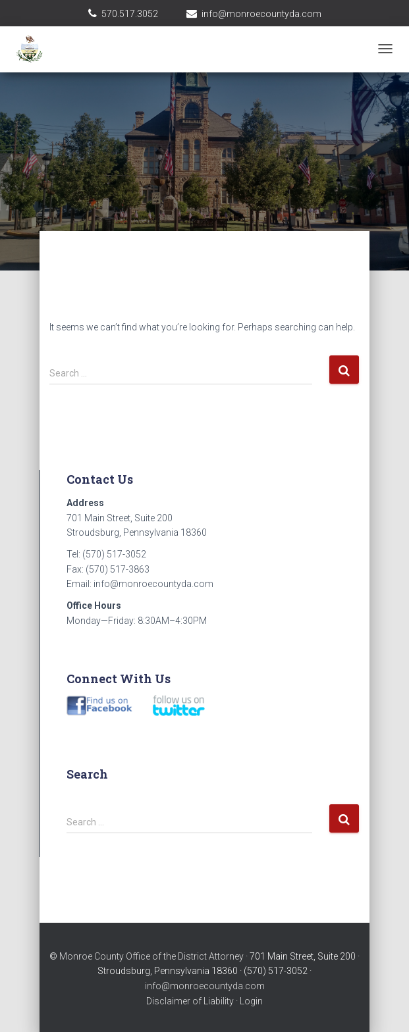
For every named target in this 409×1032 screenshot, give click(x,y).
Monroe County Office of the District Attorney (151, 956)
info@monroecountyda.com (261, 14)
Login (251, 1001)
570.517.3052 (129, 14)
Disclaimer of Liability (190, 1001)
